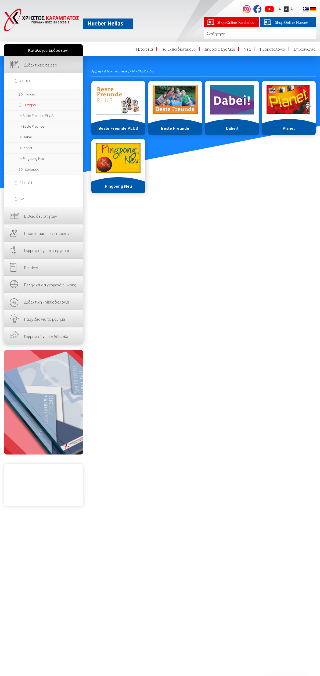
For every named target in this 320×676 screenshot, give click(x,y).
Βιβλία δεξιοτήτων (40, 216)
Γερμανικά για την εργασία (46, 251)
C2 (21, 199)
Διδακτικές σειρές (40, 65)
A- (280, 9)
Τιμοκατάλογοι (272, 49)
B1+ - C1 (25, 183)
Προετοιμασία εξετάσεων (46, 233)
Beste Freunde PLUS (38, 116)
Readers (31, 268)
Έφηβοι (30, 105)
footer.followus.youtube (269, 9)
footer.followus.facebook (257, 9)
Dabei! (28, 137)
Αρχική (96, 71)
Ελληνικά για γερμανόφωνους (50, 285)
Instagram (247, 9)
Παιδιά (30, 94)
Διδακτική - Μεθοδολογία (46, 302)
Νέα (247, 49)
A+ (292, 9)
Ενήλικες (32, 169)
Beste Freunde (33, 126)
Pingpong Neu (33, 159)
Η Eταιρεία (143, 49)
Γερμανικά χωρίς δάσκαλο (47, 337)
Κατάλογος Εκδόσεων (48, 50)
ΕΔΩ (43, 402)
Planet (27, 148)
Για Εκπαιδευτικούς (178, 49)
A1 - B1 (24, 81)
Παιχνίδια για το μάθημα (44, 319)
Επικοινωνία (304, 49)
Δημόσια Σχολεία (219, 49)
